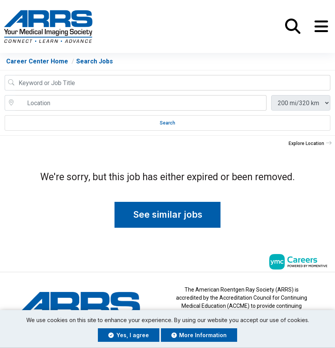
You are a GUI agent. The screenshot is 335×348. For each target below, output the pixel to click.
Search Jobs (94, 61)
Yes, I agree (128, 335)
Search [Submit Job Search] (167, 123)
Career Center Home (37, 61)
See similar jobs (167, 215)
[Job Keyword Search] (172, 83)
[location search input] (141, 103)
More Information (199, 335)
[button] (321, 26)
